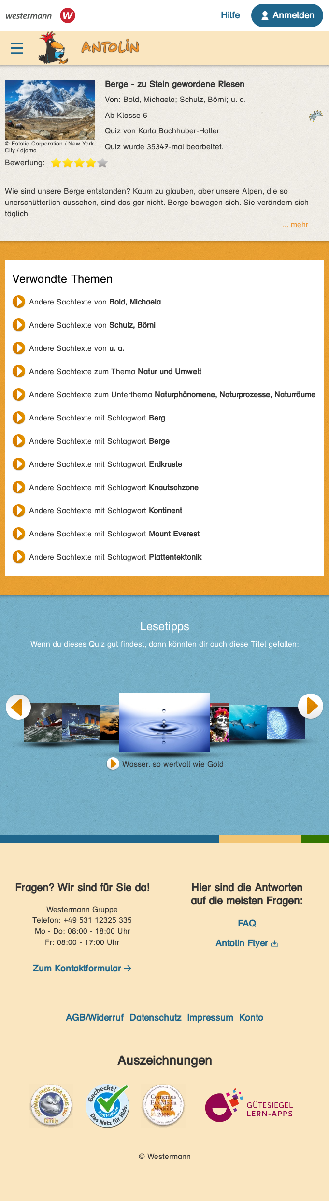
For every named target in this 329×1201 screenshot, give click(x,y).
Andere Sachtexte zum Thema (115, 371)
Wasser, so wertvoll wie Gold (173, 763)
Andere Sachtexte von (95, 301)
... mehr (295, 224)
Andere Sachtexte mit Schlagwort (97, 417)
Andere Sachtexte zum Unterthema (172, 394)
